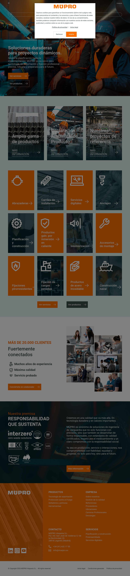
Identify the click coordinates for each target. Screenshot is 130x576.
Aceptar (71, 34)
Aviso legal (74, 27)
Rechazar (59, 34)
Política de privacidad (59, 27)
